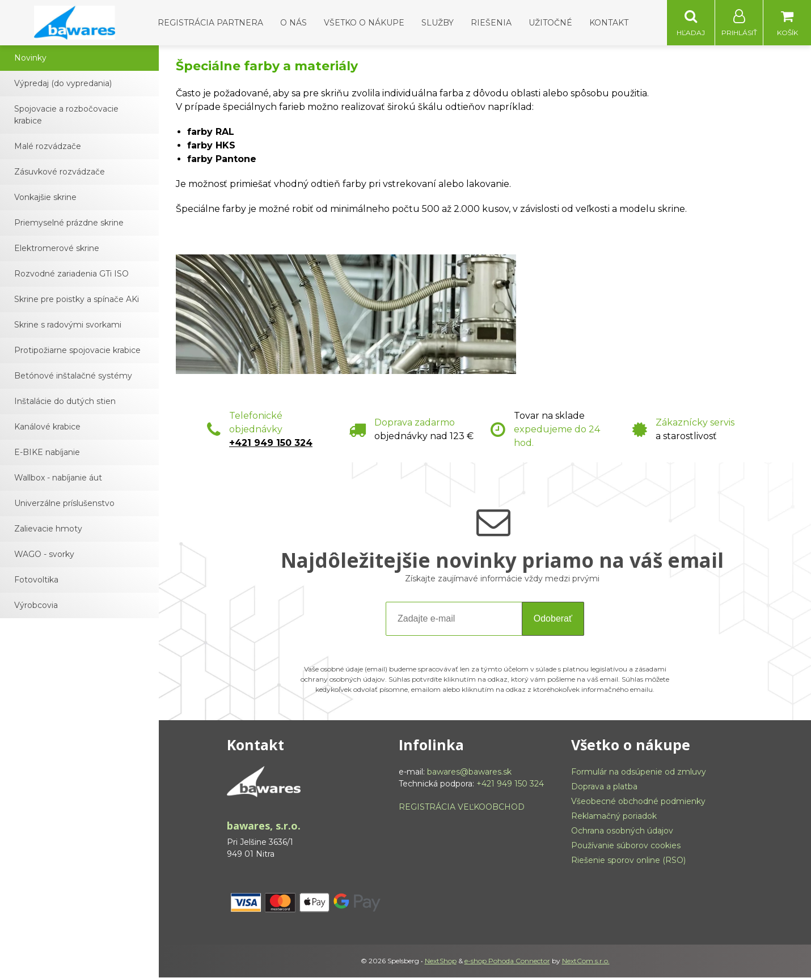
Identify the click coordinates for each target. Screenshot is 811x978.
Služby (437, 23)
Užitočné (550, 23)
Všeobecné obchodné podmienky (638, 802)
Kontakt (608, 23)
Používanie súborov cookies (626, 846)
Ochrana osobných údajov (622, 831)
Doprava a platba (604, 787)
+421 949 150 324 (270, 443)
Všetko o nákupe (364, 23)
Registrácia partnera (210, 23)
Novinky (30, 58)
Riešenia (491, 23)
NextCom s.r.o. (586, 961)
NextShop (441, 961)
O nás (293, 23)
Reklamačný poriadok (614, 816)
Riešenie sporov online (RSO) (628, 861)
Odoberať (553, 619)
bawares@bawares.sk (469, 772)
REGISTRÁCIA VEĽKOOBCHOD (462, 807)
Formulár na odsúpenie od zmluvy (638, 772)
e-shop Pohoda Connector (507, 961)
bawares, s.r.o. (264, 826)
